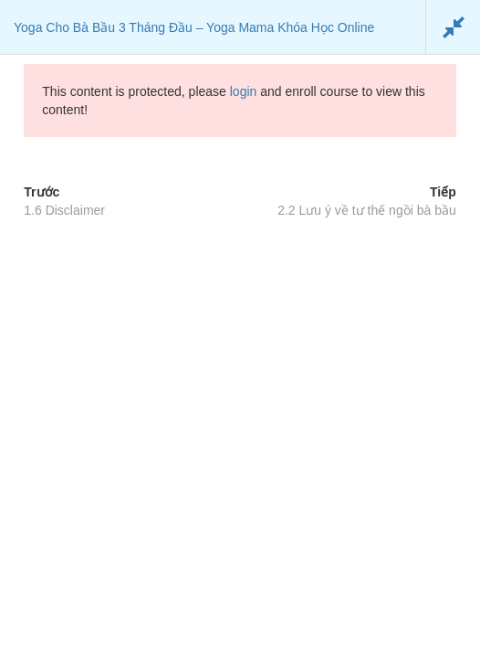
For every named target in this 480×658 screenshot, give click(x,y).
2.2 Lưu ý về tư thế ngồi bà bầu (366, 210)
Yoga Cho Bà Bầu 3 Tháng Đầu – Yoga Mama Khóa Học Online (194, 27)
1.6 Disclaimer (64, 210)
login (243, 91)
